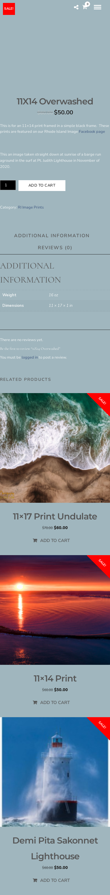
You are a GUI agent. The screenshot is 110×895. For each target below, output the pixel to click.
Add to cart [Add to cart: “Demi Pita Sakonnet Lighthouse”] (55, 880)
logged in (30, 357)
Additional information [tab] (52, 236)
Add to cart (42, 185)
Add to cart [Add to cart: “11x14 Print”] (55, 702)
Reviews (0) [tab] (55, 248)
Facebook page (92, 131)
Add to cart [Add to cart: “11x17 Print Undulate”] (55, 540)
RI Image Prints (31, 207)
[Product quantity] (8, 185)
